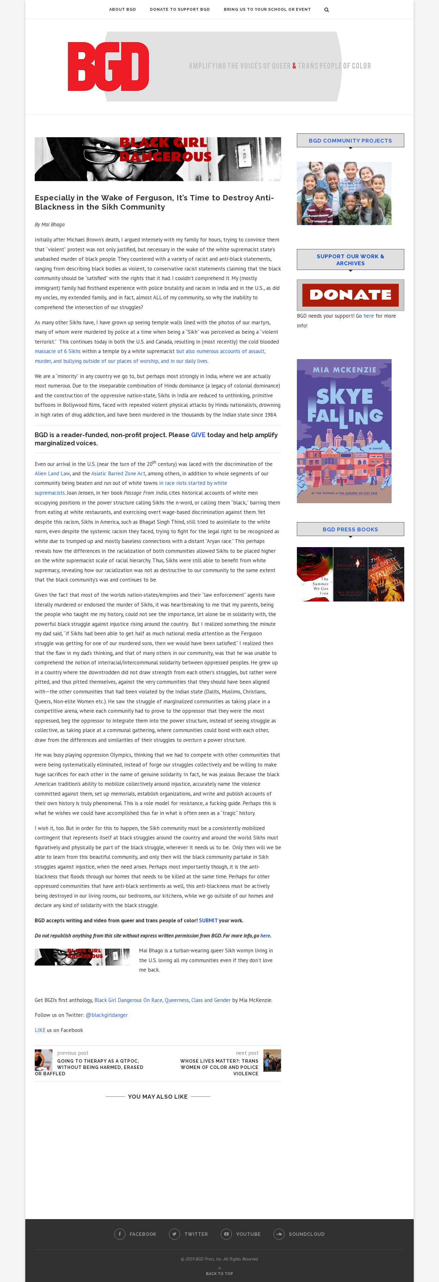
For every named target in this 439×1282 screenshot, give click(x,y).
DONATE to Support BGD (180, 9)
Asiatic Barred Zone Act (118, 473)
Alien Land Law (52, 473)
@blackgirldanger (107, 1014)
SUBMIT (208, 920)
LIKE (40, 1030)
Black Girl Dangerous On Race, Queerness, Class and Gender (162, 1000)
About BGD (122, 9)
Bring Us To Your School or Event (267, 9)
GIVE (198, 435)
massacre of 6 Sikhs (58, 351)
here (265, 935)
